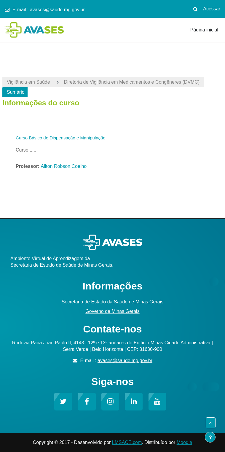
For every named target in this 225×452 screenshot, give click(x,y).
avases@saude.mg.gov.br (57, 9)
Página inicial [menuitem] (204, 29)
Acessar (211, 8)
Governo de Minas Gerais (112, 311)
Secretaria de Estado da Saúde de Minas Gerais (112, 301)
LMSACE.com (127, 442)
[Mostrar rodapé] (210, 437)
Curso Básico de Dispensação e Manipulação (61, 137)
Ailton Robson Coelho (64, 166)
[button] (195, 9)
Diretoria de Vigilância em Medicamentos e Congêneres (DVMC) (132, 82)
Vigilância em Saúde (28, 82)
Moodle (184, 442)
